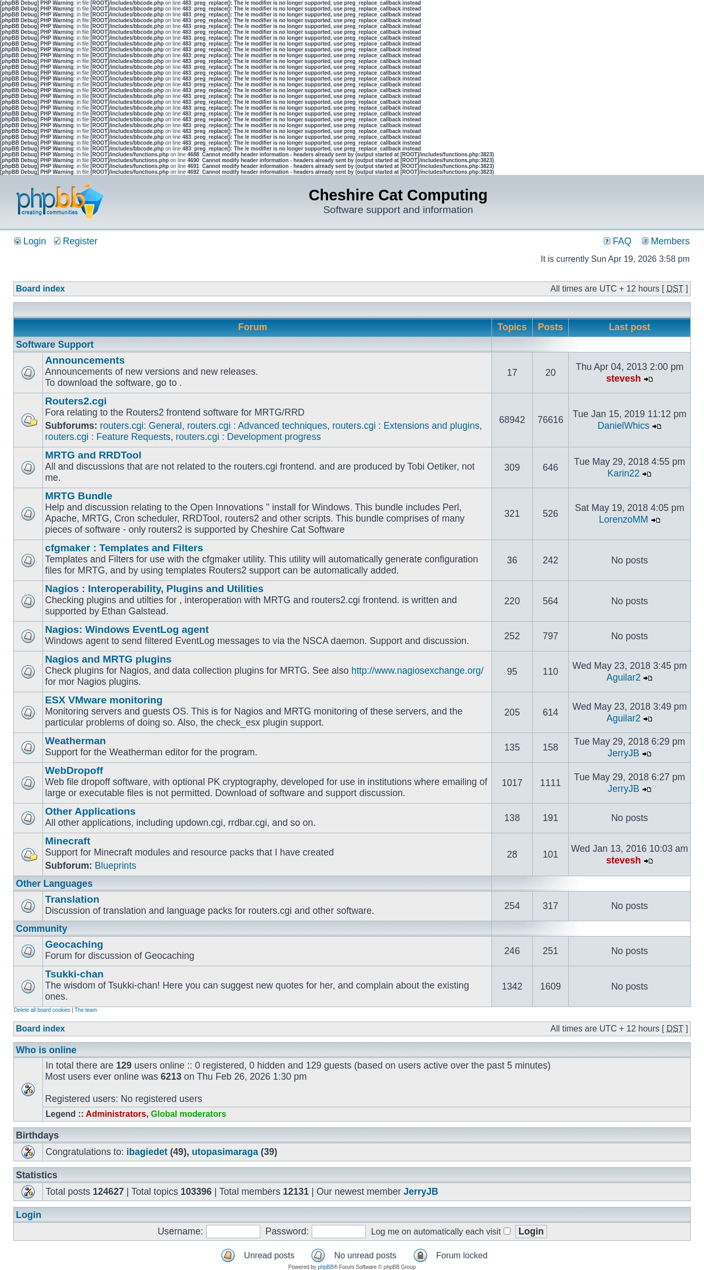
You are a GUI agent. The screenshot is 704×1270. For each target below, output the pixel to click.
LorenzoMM (623, 519)
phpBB (325, 1267)
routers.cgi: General (141, 425)
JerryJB (623, 753)
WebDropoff (74, 770)
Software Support (55, 344)
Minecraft (67, 840)
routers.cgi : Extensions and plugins (406, 425)
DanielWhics (623, 425)
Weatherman (75, 740)
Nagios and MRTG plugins (108, 659)
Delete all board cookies (42, 1010)
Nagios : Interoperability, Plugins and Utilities (154, 588)
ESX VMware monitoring (104, 699)
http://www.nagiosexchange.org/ (417, 670)
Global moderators (188, 1113)
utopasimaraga (225, 1151)
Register (76, 241)
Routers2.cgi (76, 401)
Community (41, 928)
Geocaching (74, 944)
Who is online (46, 1050)
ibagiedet (147, 1151)
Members (666, 241)
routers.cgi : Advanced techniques (257, 425)
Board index (40, 288)
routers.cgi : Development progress (248, 436)
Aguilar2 (623, 677)
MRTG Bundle (78, 495)
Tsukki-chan (74, 974)
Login (30, 241)
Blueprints (115, 865)
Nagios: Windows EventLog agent (127, 629)
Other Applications (90, 811)
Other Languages (54, 883)
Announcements (85, 360)
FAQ (617, 241)
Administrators (116, 1113)
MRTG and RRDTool (93, 455)
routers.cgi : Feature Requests (108, 436)
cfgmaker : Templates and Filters (124, 547)
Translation (72, 899)
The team (86, 1010)
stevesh (623, 378)
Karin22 (624, 473)
